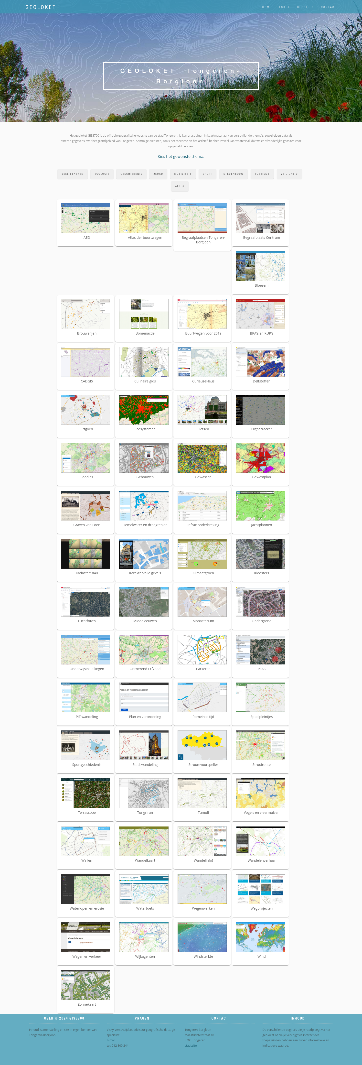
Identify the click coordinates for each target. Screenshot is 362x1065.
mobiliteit (183, 173)
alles (179, 186)
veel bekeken (73, 173)
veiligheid (289, 173)
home (267, 7)
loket (284, 7)
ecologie (102, 173)
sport (208, 173)
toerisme (262, 173)
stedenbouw (234, 173)
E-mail (111, 1040)
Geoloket (40, 7)
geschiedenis (131, 173)
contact (329, 7)
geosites (305, 7)
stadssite (191, 1045)
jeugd (158, 173)
